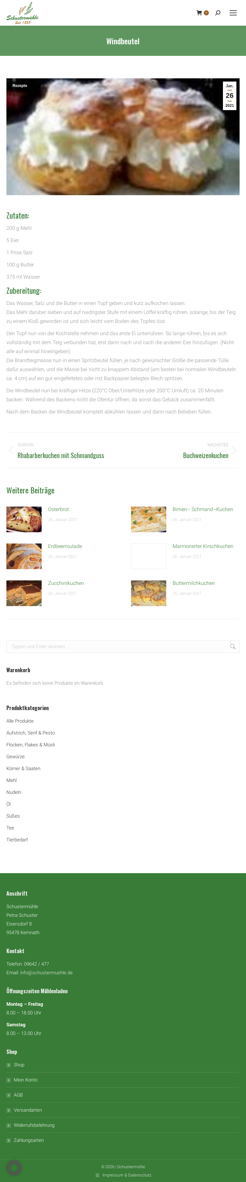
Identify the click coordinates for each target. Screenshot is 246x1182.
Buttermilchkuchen (194, 583)
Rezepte (19, 85)
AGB (18, 1095)
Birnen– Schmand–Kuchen (203, 509)
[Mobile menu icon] (233, 12)
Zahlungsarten (29, 1140)
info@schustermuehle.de (46, 973)
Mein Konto (25, 1080)
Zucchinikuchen (66, 583)
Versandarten (28, 1110)
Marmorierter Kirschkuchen (203, 546)
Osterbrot (58, 509)
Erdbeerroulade (65, 546)
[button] (14, 1168)
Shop (19, 1065)
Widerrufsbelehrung (34, 1125)
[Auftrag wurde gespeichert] (24, 519)
